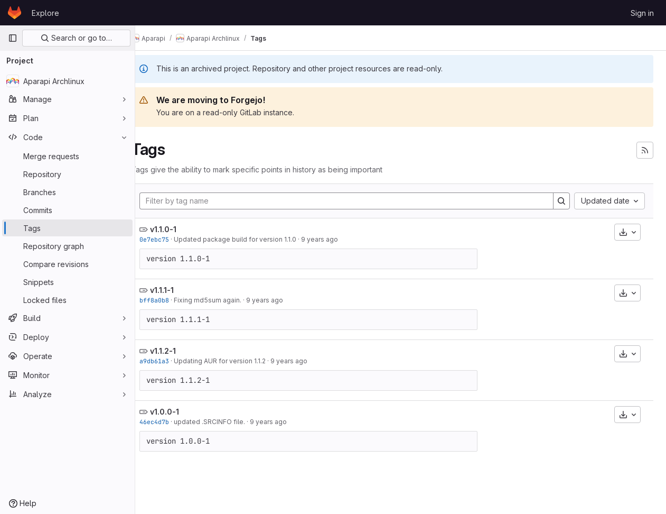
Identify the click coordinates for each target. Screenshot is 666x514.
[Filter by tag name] (355, 200)
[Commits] (67, 209)
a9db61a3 (171, 361)
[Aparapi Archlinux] (67, 80)
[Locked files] (67, 299)
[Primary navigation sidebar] (12, 38)
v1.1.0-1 (180, 229)
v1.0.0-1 (181, 411)
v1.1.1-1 (179, 290)
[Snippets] (67, 281)
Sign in (642, 12)
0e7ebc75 (171, 239)
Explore (45, 12)
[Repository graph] (67, 245)
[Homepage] (14, 12)
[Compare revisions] (67, 263)
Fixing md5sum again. (224, 300)
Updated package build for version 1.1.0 (252, 239)
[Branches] (67, 191)
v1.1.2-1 (180, 350)
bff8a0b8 (171, 300)
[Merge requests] (67, 156)
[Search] (561, 200)
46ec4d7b (171, 422)
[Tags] (67, 227)
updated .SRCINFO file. (226, 422)
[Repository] (67, 174)
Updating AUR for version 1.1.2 (237, 361)
